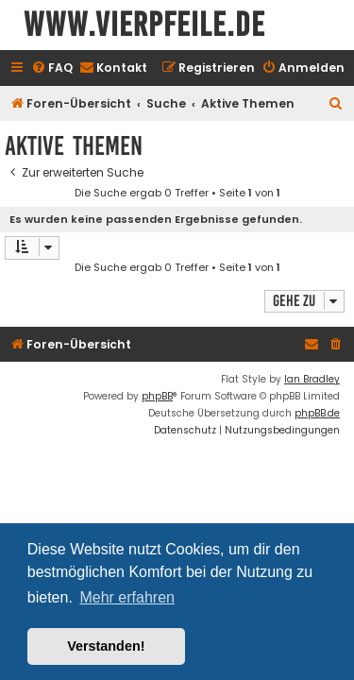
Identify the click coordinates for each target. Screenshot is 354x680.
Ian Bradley (312, 379)
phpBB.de (317, 413)
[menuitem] (52, 68)
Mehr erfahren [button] (127, 597)
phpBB (157, 396)
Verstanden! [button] (105, 646)
